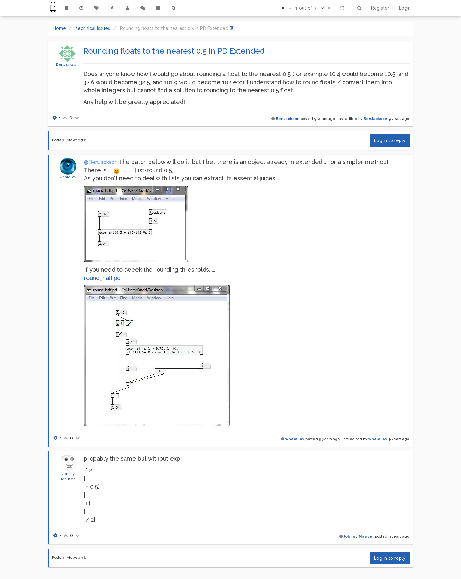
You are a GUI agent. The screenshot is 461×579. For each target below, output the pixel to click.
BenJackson (67, 64)
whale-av (68, 177)
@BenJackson (100, 162)
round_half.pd (102, 278)
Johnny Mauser (359, 536)
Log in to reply (390, 140)
